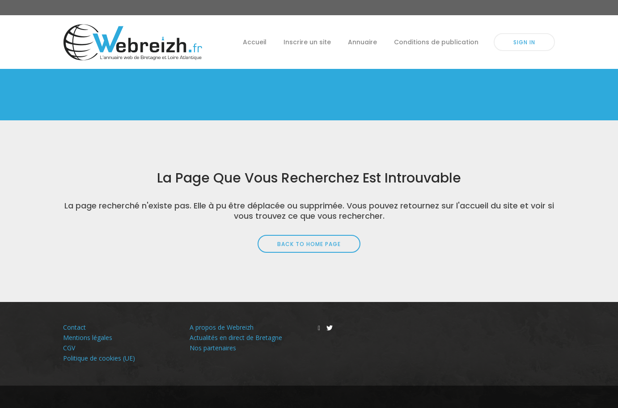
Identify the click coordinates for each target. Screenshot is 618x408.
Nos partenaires (213, 348)
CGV (69, 348)
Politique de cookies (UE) (99, 358)
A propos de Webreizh (222, 327)
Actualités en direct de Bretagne (236, 337)
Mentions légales (87, 337)
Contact (74, 327)
